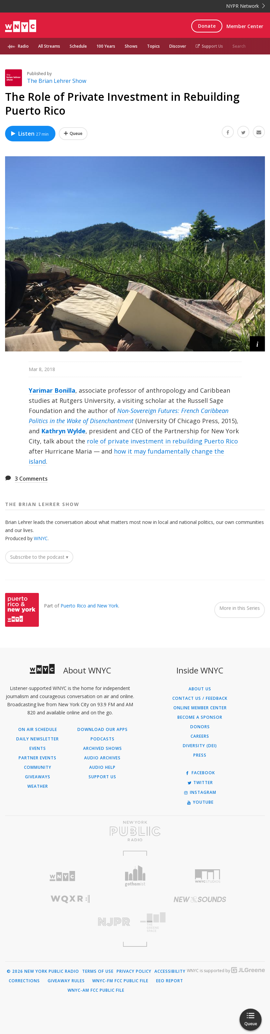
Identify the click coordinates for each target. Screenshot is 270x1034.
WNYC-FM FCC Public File (120, 981)
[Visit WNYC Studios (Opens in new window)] (207, 876)
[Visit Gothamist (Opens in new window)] (135, 876)
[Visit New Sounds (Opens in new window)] (200, 899)
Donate (207, 26)
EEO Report (169, 981)
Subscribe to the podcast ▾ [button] (39, 557)
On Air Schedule (37, 730)
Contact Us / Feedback (199, 698)
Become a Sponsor (199, 717)
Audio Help (102, 767)
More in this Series (239, 608)
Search (239, 46)
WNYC (41, 538)
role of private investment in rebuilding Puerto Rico (162, 441)
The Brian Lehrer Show (56, 81)
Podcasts (103, 739)
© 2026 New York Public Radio (43, 971)
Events (37, 748)
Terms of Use (98, 971)
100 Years (105, 46)
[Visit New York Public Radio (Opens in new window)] (135, 831)
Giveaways (37, 777)
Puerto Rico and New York (89, 605)
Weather (37, 786)
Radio (23, 46)
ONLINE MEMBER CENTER (200, 708)
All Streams (49, 46)
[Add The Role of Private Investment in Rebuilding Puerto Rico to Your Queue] (73, 133)
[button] (257, 343)
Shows (131, 46)
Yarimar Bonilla (52, 390)
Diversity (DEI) (200, 746)
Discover (177, 46)
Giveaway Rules (66, 981)
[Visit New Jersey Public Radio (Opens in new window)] (70, 922)
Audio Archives (102, 758)
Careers (200, 736)
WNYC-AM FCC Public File (96, 990)
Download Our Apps (102, 730)
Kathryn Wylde (63, 431)
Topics (153, 46)
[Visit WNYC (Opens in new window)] (62, 876)
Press (199, 755)
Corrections (24, 981)
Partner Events (37, 758)
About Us (200, 689)
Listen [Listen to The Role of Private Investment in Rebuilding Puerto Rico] (29, 134)
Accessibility (170, 971)
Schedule (78, 46)
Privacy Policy (134, 971)
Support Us (209, 46)
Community (37, 767)
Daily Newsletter (37, 739)
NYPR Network (245, 6)
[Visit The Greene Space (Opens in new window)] (200, 922)
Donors (200, 727)
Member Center (244, 26)
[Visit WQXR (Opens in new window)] (70, 899)
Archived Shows (102, 748)
